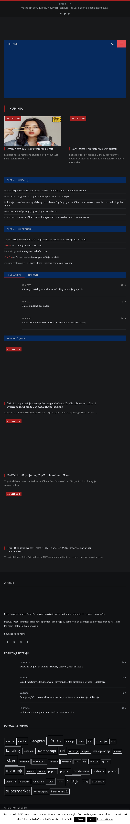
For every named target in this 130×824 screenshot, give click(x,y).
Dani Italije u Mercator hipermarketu (94, 157)
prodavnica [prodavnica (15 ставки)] (81, 779)
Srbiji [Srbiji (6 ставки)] (85, 790)
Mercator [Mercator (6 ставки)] (24, 770)
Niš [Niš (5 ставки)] (84, 770)
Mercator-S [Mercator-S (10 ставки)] (39, 770)
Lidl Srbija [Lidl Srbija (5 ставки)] (73, 760)
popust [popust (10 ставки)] (52, 779)
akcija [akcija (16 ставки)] (10, 750)
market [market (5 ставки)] (117, 760)
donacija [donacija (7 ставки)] (70, 750)
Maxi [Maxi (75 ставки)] (11, 769)
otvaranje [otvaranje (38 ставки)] (14, 779)
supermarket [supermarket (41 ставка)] (18, 799)
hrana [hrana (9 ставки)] (81, 750)
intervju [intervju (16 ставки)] (101, 750)
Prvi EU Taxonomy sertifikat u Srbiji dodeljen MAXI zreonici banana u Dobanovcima (46, 225)
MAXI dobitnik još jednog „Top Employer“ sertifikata (30, 219)
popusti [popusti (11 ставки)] (65, 779)
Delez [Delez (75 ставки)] (55, 749)
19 (123, 293)
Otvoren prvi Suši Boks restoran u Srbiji (30, 157)
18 (123, 310)
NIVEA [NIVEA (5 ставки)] (77, 770)
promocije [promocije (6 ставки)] (24, 790)
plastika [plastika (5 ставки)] (41, 780)
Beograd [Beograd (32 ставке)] (37, 749)
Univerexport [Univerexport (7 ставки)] (41, 800)
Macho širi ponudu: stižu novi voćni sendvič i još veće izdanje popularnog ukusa (64, 7)
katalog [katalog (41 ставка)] (13, 759)
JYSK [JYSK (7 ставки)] (113, 750)
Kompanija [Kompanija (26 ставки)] (47, 759)
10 (123, 326)
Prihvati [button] (79, 819)
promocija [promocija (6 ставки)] (11, 790)
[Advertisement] (65, 81)
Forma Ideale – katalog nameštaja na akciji (37, 265)
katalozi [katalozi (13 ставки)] (29, 759)
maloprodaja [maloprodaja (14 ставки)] (102, 759)
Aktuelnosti (13, 127)
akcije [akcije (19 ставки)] (22, 750)
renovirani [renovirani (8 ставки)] (38, 790)
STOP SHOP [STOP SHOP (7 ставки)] (98, 790)
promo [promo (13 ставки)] (112, 779)
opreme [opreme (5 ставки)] (106, 770)
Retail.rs (8, 253)
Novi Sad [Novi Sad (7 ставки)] (94, 770)
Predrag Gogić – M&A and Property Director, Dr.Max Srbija (51, 675)
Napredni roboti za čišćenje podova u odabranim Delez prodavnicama (50, 248)
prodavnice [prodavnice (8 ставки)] (98, 779)
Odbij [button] (91, 819)
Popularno (14, 283)
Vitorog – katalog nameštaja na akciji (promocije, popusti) (52, 297)
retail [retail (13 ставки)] (50, 790)
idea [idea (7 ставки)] (90, 750)
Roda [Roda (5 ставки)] (60, 790)
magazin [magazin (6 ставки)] (86, 759)
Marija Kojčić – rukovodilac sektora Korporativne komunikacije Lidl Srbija (59, 705)
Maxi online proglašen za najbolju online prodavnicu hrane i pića (37, 204)
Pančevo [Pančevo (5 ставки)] (31, 780)
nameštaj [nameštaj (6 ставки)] (53, 770)
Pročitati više (105, 819)
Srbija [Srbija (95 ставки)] (73, 789)
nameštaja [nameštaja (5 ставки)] (66, 770)
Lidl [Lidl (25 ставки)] (63, 759)
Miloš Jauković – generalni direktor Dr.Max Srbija (47, 720)
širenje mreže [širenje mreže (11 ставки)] (59, 800)
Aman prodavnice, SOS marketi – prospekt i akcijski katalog (54, 330)
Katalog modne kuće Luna (29, 253)
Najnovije (33, 283)
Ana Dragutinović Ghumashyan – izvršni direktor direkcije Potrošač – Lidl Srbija (62, 690)
